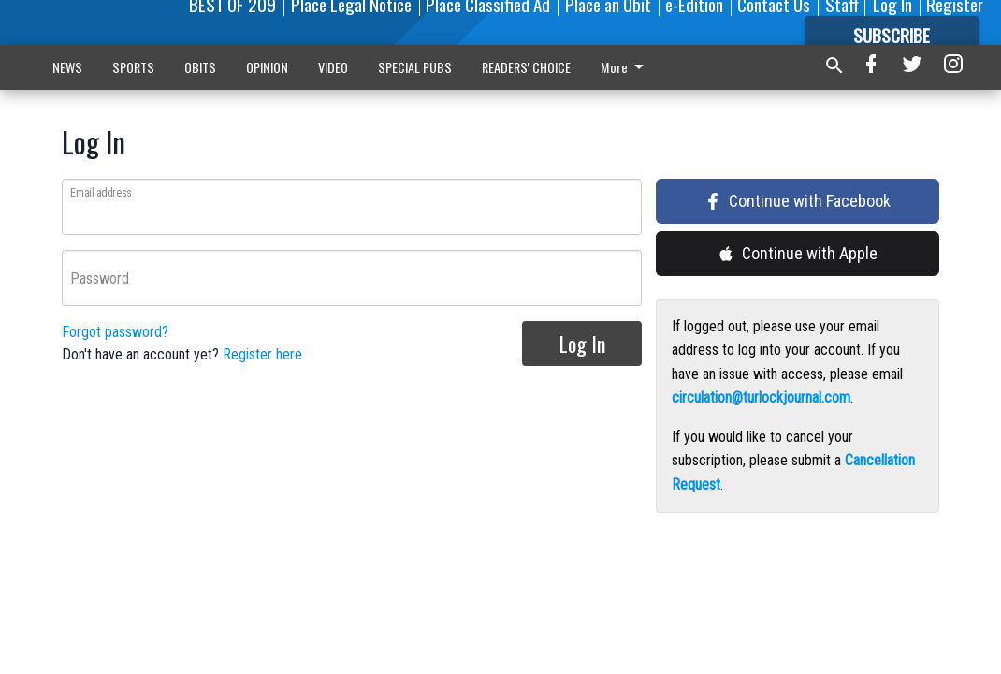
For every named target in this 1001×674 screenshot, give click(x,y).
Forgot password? (115, 332)
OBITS (200, 67)
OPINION (267, 67)
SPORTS (133, 67)
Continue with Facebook (797, 201)
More (506, 67)
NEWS (67, 67)
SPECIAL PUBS (415, 67)
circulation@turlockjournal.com (761, 397)
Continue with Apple (798, 253)
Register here (262, 354)
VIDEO (333, 67)
